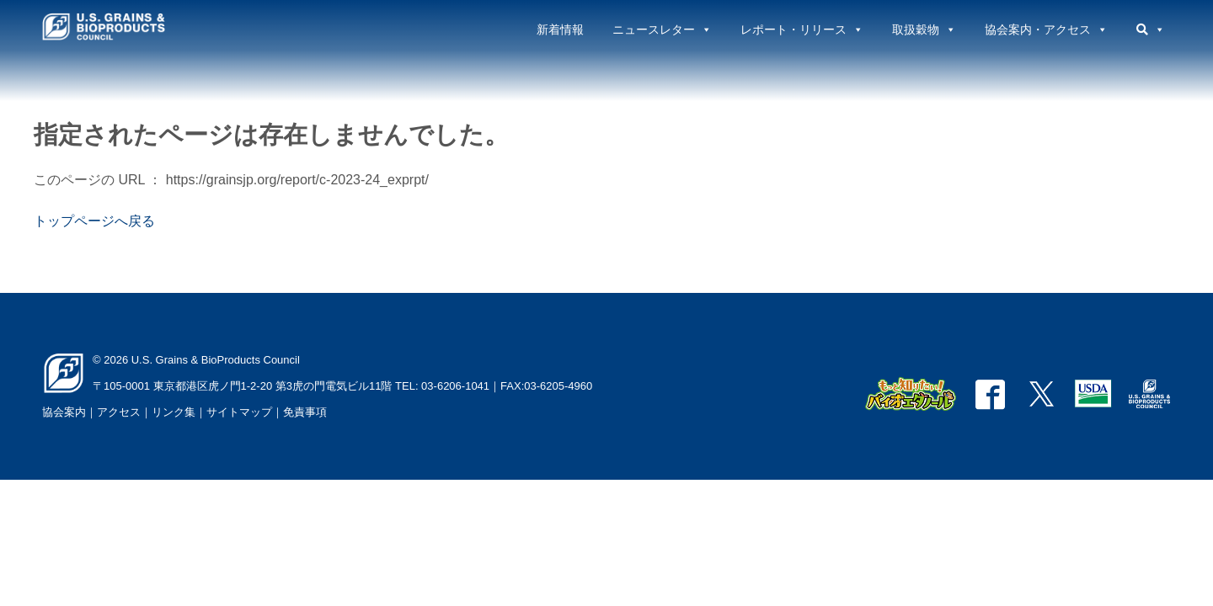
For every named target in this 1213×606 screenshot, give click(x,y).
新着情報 (560, 29)
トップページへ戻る (94, 221)
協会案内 (64, 412)
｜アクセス (113, 412)
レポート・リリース (801, 29)
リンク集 (173, 412)
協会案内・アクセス (1046, 29)
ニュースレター (662, 29)
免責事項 (305, 412)
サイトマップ (239, 412)
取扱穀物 (924, 29)
